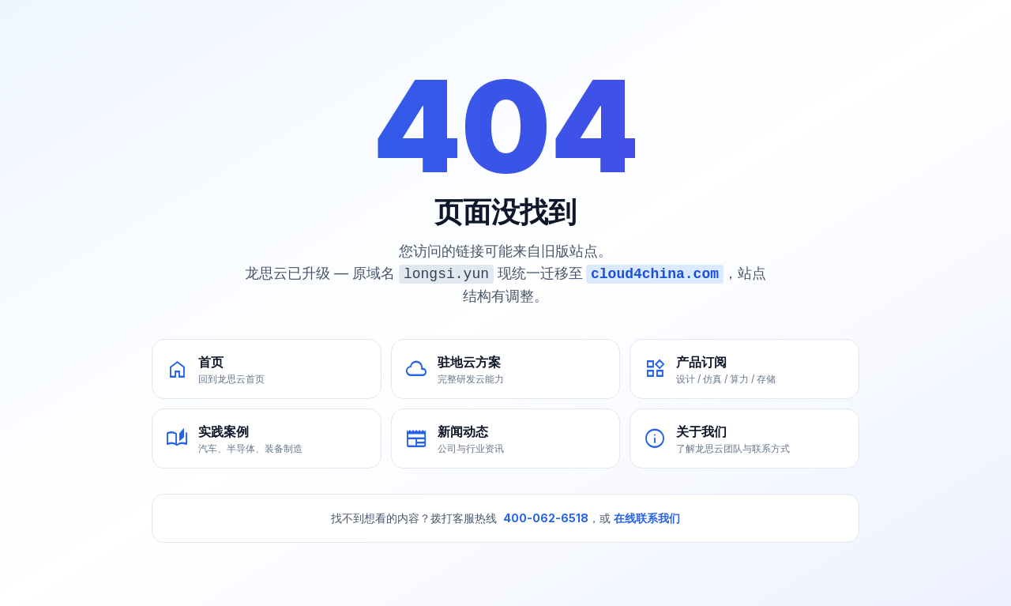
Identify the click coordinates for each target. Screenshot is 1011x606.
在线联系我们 (647, 518)
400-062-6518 (545, 518)
